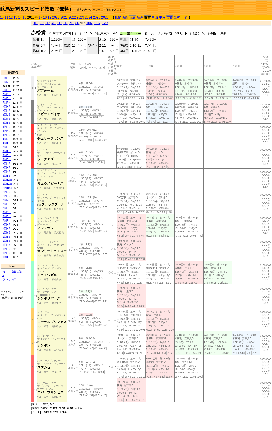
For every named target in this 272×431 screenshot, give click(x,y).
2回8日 (7, 195)
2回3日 (7, 216)
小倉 (184, 17)
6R (65, 23)
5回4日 (7, 94)
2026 (105, 17)
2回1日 (7, 224)
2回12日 (7, 179)
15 (24, 17)
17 (40, 17)
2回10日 (7, 187)
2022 (72, 17)
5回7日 (7, 82)
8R (77, 23)
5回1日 (7, 106)
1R (35, 23)
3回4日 (7, 163)
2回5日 (7, 208)
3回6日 (7, 155)
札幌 (118, 17)
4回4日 (7, 130)
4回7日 (7, 118)
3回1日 (7, 175)
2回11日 (7, 183)
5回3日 (7, 98)
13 (15, 17)
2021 (64, 17)
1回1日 (7, 257)
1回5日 (7, 240)
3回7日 (7, 151)
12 (11, 17)
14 (20, 17)
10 (2, 17)
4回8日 (7, 114)
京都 (169, 17)
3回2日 (7, 171)
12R (105, 23)
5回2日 (7, 102)
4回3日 (7, 134)
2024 (88, 17)
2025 (96, 17)
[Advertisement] (13, 45)
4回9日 (7, 110)
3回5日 (7, 159)
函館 (125, 17)
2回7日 (7, 200)
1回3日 (7, 248)
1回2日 (7, 252)
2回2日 (7, 220)
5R (59, 23)
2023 (80, 17)
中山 (155, 17)
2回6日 (7, 204)
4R (53, 23)
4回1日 (7, 143)
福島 (132, 17)
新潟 (140, 17)
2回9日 (7, 191)
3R (47, 23)
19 (49, 17)
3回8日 (7, 147)
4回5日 (7, 126)
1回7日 (7, 232)
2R (42, 23)
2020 (55, 17)
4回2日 (7, 139)
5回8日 (7, 78)
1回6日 (7, 236)
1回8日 (7, 228)
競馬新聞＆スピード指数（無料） (37, 9)
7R (71, 23)
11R (97, 23)
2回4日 (7, 212)
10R (89, 23)
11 (6, 17)
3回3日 (7, 167)
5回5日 (7, 90)
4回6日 (7, 122)
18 (45, 17)
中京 (162, 17)
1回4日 (7, 244)
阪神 (177, 17)
